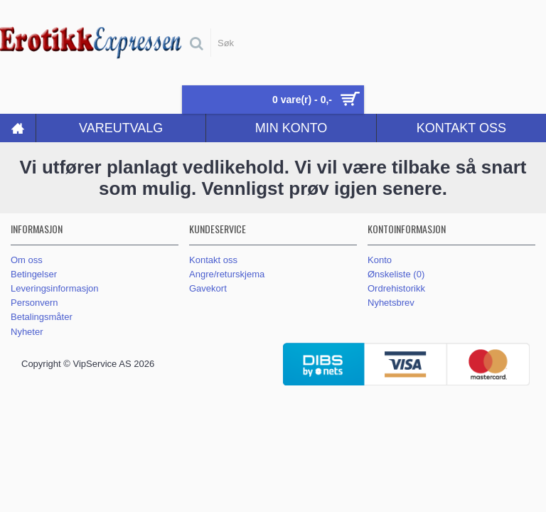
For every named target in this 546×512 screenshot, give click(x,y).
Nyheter (27, 331)
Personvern (34, 302)
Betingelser (34, 274)
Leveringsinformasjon (55, 288)
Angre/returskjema (226, 274)
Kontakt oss (213, 260)
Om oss (27, 260)
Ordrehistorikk (396, 288)
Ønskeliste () (396, 274)
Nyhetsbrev (391, 302)
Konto (380, 260)
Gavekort (208, 288)
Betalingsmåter (42, 316)
